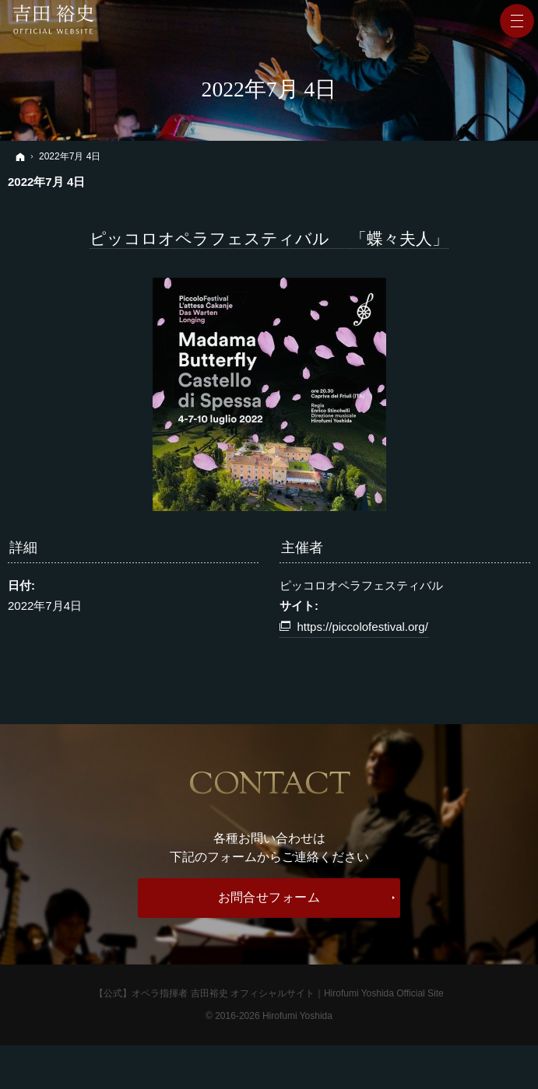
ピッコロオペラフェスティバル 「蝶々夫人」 (269, 238)
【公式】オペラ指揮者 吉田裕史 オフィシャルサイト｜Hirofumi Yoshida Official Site (269, 993)
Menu (517, 21)
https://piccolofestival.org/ (362, 626)
